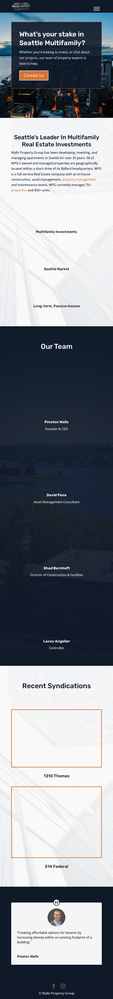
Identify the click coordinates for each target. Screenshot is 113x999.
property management (79, 179)
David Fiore (57, 495)
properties (19, 190)
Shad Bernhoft (57, 568)
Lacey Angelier (56, 641)
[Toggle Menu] (97, 8)
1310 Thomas (56, 775)
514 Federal (56, 866)
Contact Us (34, 75)
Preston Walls (56, 422)
